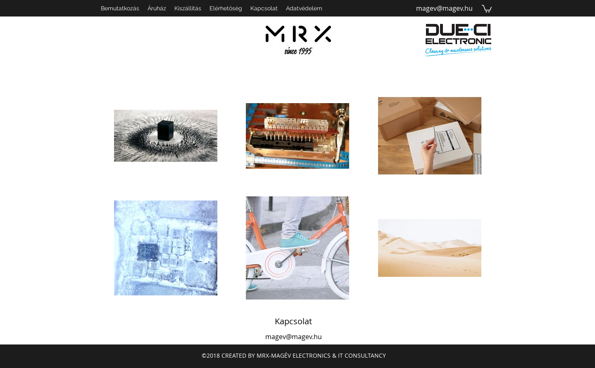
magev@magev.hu (444, 8)
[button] (487, 8)
